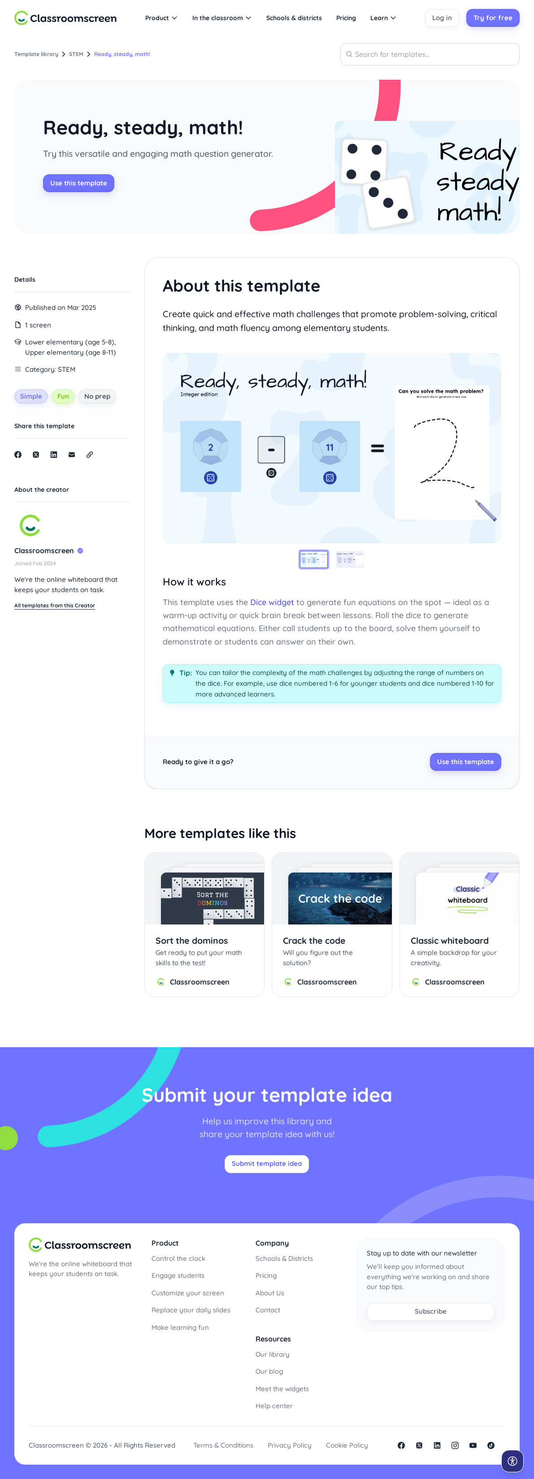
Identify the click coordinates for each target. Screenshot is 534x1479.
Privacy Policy (290, 1445)
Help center (274, 1406)
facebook (401, 1445)
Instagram (455, 1445)
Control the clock (178, 1258)
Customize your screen (188, 1293)
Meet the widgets (282, 1388)
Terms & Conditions (223, 1445)
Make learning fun (180, 1327)
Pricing (266, 1275)
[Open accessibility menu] (512, 1461)
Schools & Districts (284, 1258)
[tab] (314, 559)
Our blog (269, 1371)
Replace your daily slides (191, 1310)
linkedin (437, 1445)
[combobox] (430, 54)
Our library (273, 1354)
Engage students (178, 1275)
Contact (268, 1310)
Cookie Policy (347, 1445)
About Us (270, 1293)
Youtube (473, 1445)
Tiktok (491, 1445)
